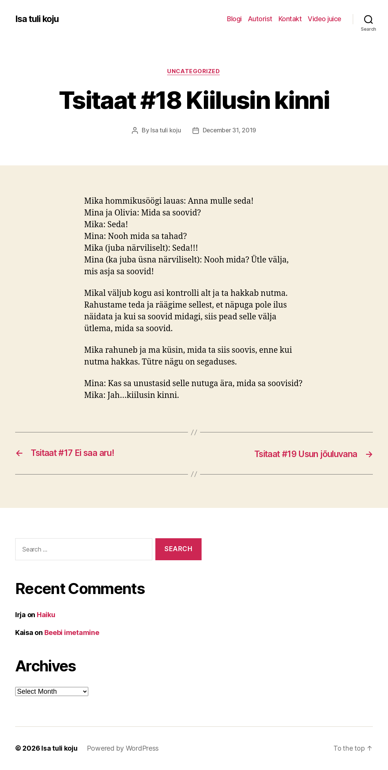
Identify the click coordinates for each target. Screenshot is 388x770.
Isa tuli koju (37, 19)
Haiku (46, 615)
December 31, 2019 (229, 131)
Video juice (324, 19)
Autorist (260, 19)
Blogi (234, 19)
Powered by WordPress (123, 749)
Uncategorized (194, 71)
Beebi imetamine (71, 633)
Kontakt (290, 19)
